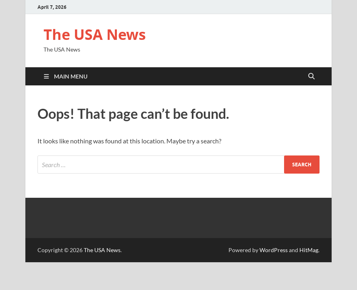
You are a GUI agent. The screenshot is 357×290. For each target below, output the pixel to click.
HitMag (308, 249)
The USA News (95, 34)
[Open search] (311, 76)
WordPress (273, 249)
